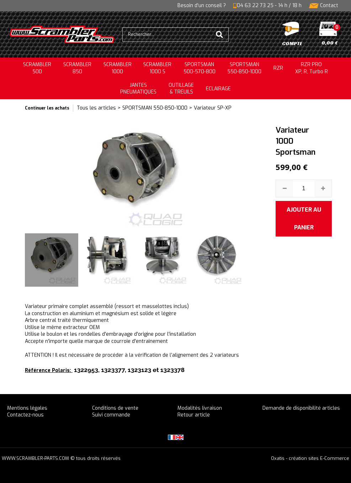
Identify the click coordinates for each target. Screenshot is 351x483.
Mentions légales (27, 408)
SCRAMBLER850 (77, 68)
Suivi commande (111, 415)
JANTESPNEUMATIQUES (138, 89)
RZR (278, 68)
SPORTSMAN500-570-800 (200, 68)
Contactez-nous (25, 415)
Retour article (193, 415)
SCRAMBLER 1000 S (157, 68)
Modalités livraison (199, 408)
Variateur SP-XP (213, 108)
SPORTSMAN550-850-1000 (244, 68)
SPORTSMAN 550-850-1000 (154, 108)
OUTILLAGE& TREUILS (181, 89)
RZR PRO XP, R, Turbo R (311, 68)
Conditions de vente (115, 408)
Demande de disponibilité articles (301, 408)
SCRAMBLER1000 (117, 68)
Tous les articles (96, 108)
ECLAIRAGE (218, 88)
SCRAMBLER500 (37, 68)
